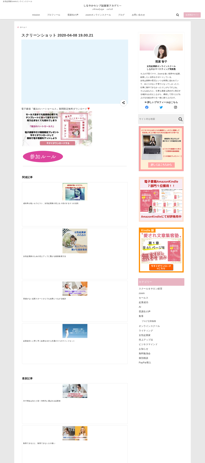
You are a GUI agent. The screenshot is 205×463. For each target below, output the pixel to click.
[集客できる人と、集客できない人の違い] (61, 234)
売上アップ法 (146, 339)
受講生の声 (73, 16)
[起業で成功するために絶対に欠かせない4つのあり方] (87, 234)
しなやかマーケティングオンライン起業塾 (95, 460)
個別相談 (143, 358)
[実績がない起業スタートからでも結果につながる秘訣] (87, 189)
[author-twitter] (161, 107)
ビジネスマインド (148, 344)
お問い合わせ (138, 16)
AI (140, 307)
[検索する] (180, 119)
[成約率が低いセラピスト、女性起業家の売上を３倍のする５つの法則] (35, 191)
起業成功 (143, 302)
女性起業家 (145, 335)
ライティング (146, 330)
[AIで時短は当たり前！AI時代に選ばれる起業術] (35, 234)
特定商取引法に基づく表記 (89, 456)
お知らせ (143, 349)
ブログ (121, 16)
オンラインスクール (149, 326)
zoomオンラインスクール (98, 16)
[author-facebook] (147, 107)
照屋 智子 (161, 61)
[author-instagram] (176, 107)
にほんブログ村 (141, 442)
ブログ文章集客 (149, 321)
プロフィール (53, 16)
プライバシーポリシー (117, 456)
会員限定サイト (192, 16)
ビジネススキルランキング (146, 429)
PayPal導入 (145, 362)
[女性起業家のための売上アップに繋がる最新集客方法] (61, 194)
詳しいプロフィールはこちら (161, 102)
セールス (143, 297)
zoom (142, 293)
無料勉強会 (145, 353)
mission (36, 16)
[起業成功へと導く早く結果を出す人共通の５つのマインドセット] (114, 189)
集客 (141, 316)
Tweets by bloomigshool (89, 390)
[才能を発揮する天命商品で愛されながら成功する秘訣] (114, 234)
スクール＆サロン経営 (150, 288)
